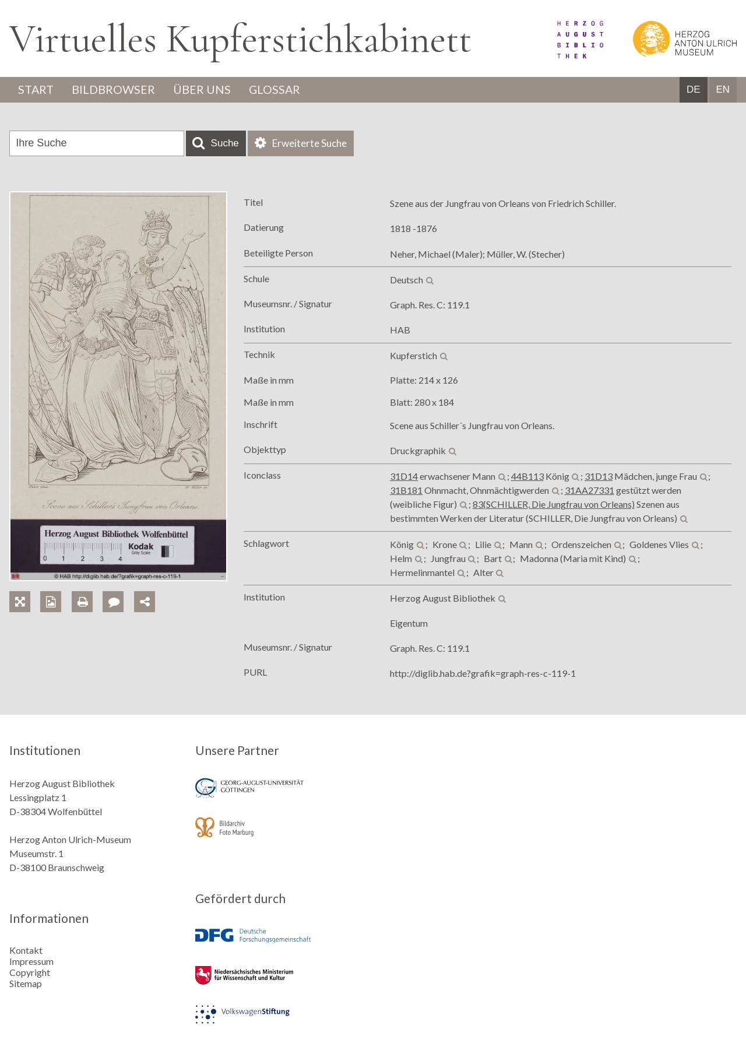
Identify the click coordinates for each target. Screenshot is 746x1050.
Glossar (278, 90)
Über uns (204, 90)
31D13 (599, 476)
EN (723, 90)
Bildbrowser (115, 90)
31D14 (404, 476)
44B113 (527, 476)
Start (37, 90)
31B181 (406, 490)
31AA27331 (589, 490)
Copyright (29, 972)
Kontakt (26, 950)
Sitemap (25, 983)
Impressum (31, 961)
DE (694, 90)
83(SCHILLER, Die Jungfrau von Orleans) (554, 504)
